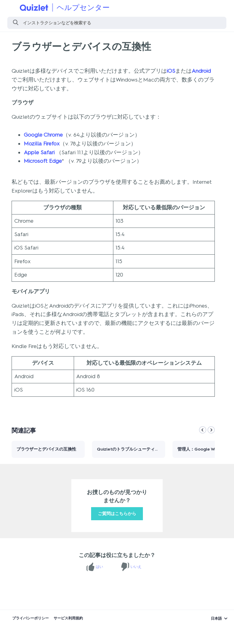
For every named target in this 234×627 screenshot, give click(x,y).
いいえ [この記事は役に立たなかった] (135, 567)
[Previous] (202, 430)
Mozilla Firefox (42, 143)
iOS (171, 71)
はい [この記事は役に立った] (99, 567)
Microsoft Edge (43, 161)
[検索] (116, 23)
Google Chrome (43, 134)
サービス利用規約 (68, 618)
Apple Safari (39, 152)
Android (201, 71)
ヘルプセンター (83, 7)
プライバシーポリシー (30, 618)
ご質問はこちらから (117, 513)
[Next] (211, 430)
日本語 (216, 618)
